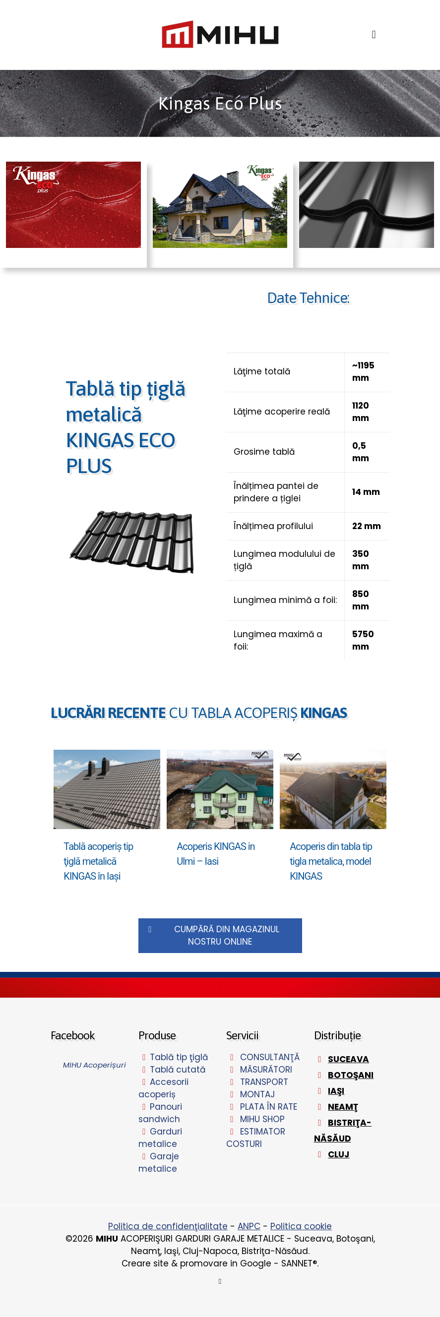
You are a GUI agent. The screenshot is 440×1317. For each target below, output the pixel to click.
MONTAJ (257, 1094)
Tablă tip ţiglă (179, 1057)
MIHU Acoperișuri (94, 1065)
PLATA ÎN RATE (268, 1107)
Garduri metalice (160, 1138)
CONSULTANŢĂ (270, 1057)
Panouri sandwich (160, 1113)
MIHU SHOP (262, 1119)
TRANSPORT (264, 1082)
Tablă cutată (177, 1070)
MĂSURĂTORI (266, 1070)
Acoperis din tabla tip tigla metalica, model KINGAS (331, 861)
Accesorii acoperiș (163, 1088)
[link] (132, 543)
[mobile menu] (374, 34)
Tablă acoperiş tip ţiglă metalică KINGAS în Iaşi (98, 861)
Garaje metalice (159, 1162)
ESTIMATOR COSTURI (256, 1138)
